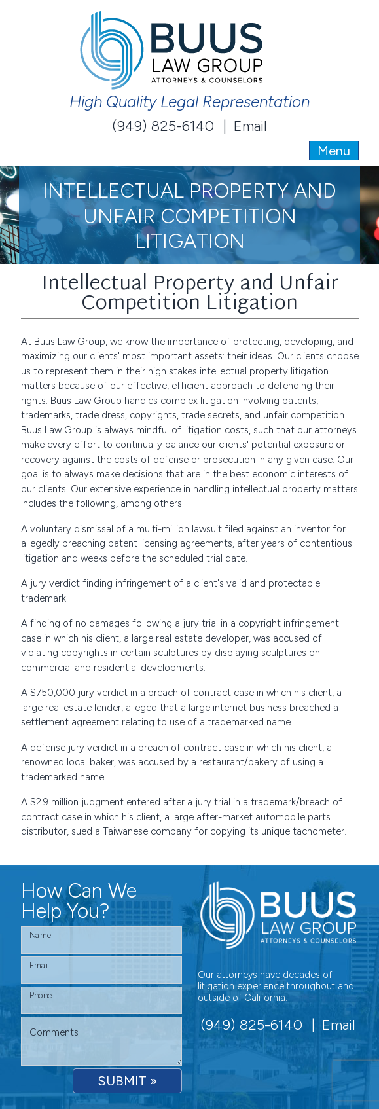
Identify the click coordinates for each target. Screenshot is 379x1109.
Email (250, 126)
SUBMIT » (127, 1081)
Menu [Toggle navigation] (333, 150)
